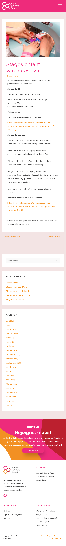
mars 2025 (10, 325)
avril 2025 (10, 321)
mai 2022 (10, 405)
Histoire (6, 511)
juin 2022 (10, 401)
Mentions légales (47, 536)
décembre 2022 (13, 392)
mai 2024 (10, 342)
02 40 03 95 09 (42, 521)
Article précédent (12, 237)
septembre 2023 (13, 363)
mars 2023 (10, 380)
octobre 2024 (12, 334)
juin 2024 (10, 338)
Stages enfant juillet (15, 299)
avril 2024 (10, 346)
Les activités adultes (45, 477)
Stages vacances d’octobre (18, 295)
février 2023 (11, 384)
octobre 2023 (12, 359)
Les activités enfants (45, 473)
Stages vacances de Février (18, 291)
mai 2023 (10, 376)
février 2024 (11, 350)
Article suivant (56, 237)
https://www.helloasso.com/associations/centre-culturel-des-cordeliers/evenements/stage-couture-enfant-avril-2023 (31, 206)
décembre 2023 (13, 354)
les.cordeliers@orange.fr (47, 518)
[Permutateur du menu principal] (60, 6)
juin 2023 (10, 371)
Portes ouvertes (13, 283)
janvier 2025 (11, 329)
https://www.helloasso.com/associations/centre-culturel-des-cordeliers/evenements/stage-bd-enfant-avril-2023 (32, 126)
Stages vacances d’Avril (16, 287)
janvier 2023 (11, 388)
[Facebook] (5, 495)
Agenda (6, 518)
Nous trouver (41, 525)
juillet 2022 (11, 397)
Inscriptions (41, 480)
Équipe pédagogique (12, 515)
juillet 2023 (11, 367)
